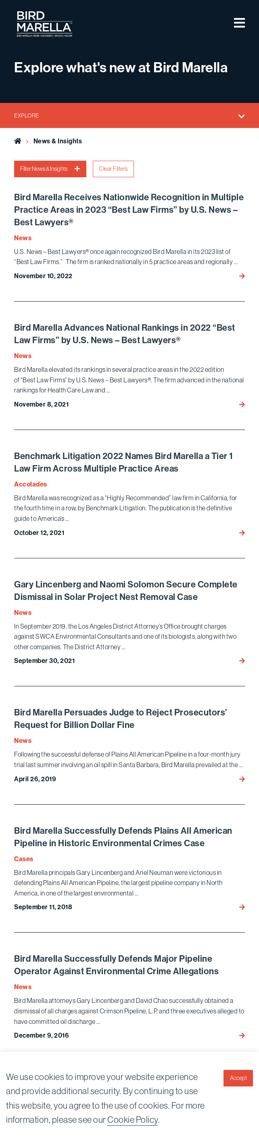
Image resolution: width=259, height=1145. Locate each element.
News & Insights (57, 141)
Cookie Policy (132, 1120)
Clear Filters (113, 169)
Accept (238, 1078)
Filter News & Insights (50, 169)
